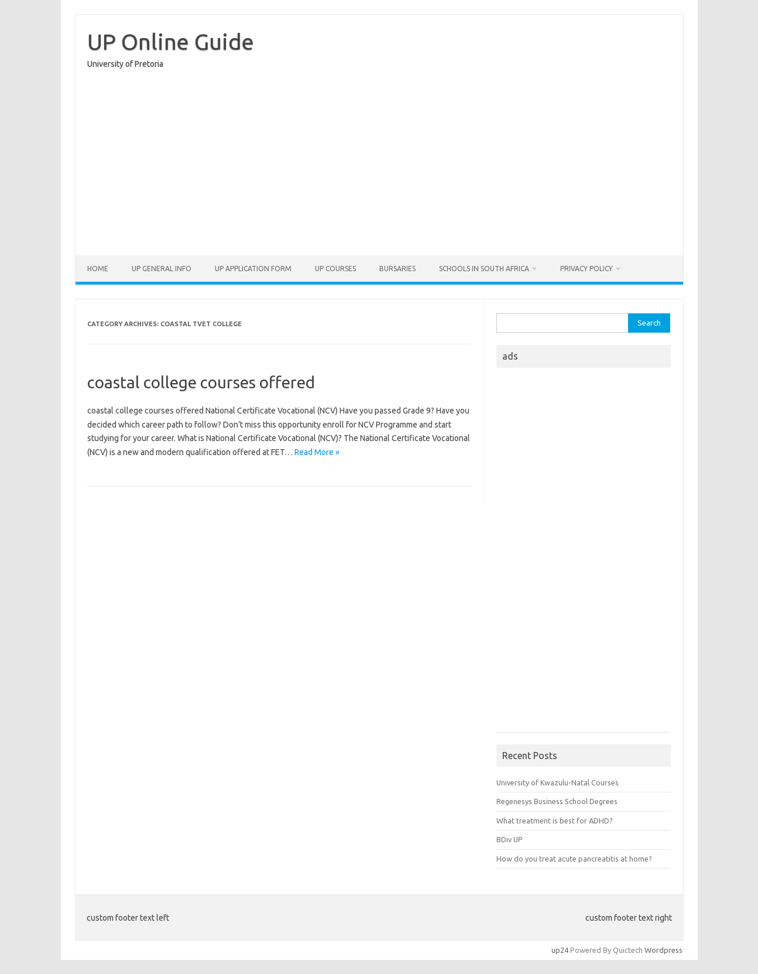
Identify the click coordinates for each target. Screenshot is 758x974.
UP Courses (335, 268)
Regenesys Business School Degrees (557, 801)
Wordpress (663, 950)
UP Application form (253, 268)
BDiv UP (509, 839)
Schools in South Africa (484, 268)
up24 (559, 950)
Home (97, 268)
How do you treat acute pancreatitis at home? (574, 859)
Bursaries (397, 268)
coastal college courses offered (201, 382)
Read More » (316, 452)
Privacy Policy (586, 268)
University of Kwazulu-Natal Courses (557, 782)
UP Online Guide (170, 41)
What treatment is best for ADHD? (554, 820)
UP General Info (161, 268)
